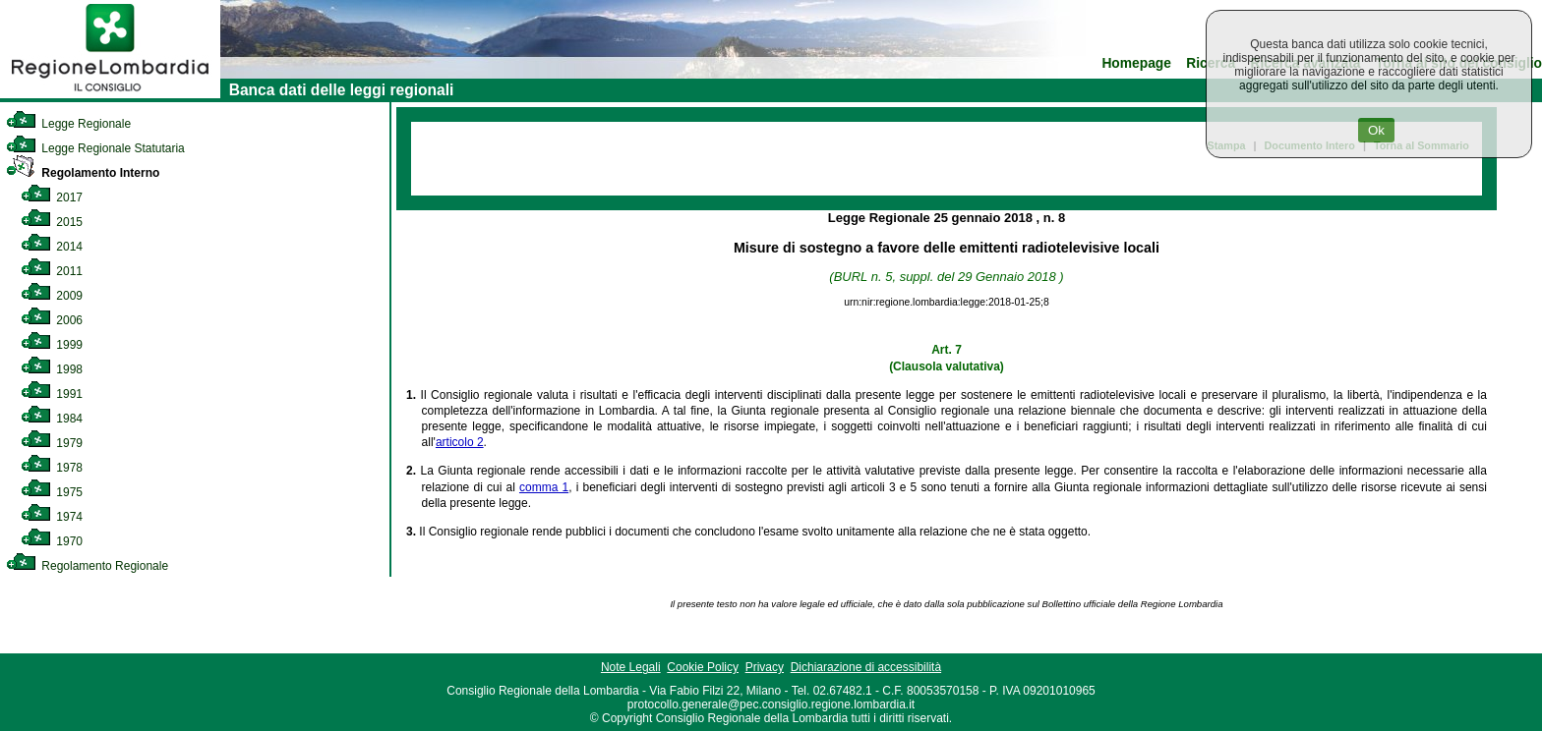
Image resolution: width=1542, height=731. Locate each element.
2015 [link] (52, 222)
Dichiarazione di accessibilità (866, 667)
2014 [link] (52, 246)
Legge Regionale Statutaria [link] (95, 148)
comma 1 (543, 487)
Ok (1376, 130)
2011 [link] (52, 271)
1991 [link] (52, 394)
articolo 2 (460, 442)
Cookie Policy (703, 667)
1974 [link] (52, 517)
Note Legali (631, 667)
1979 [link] (52, 443)
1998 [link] (52, 369)
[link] (110, 94)
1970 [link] (52, 541)
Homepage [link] (1136, 63)
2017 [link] (52, 197)
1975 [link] (52, 492)
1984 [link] (52, 418)
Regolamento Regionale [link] (87, 566)
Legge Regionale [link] (68, 124)
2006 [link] (52, 320)
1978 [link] (52, 468)
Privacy (764, 667)
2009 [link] (52, 296)
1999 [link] (52, 345)
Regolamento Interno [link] (82, 173)
